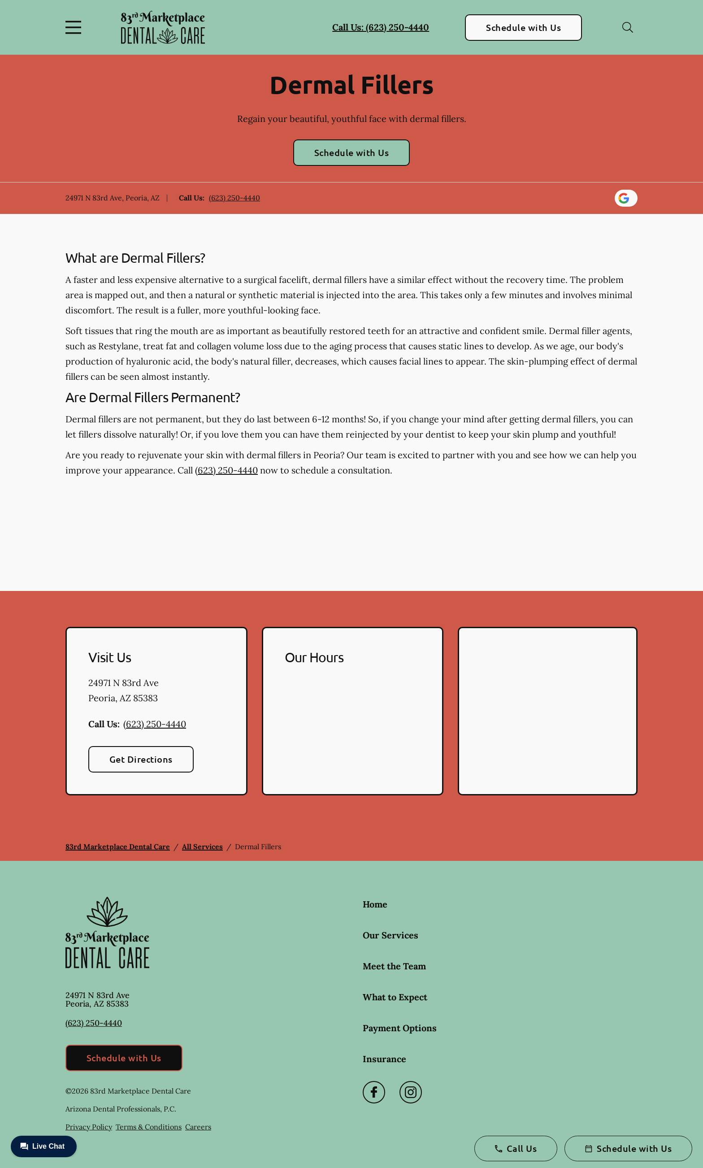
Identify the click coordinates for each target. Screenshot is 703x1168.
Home (375, 904)
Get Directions (141, 759)
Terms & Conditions (149, 1126)
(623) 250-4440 (234, 197)
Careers (198, 1126)
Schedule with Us (523, 27)
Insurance (384, 1058)
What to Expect (395, 997)
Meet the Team (394, 966)
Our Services (390, 935)
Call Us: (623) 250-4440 (380, 27)
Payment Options (400, 1027)
